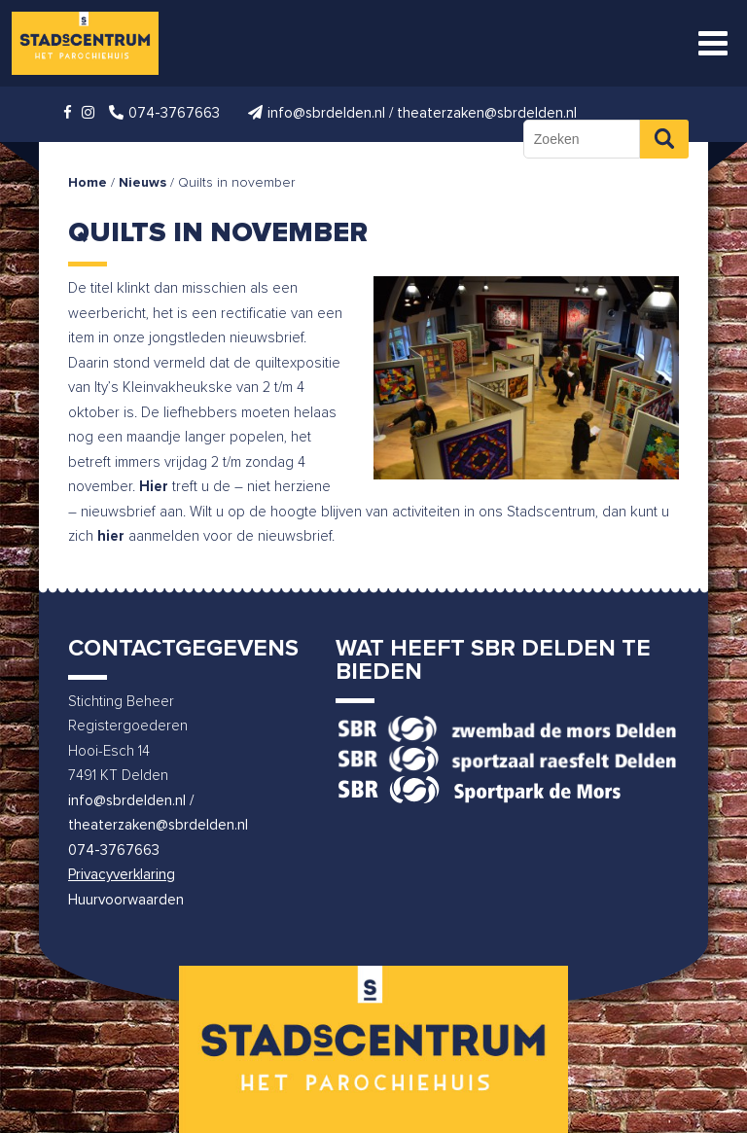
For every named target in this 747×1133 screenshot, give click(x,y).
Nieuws (142, 183)
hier (110, 536)
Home (87, 183)
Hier (153, 486)
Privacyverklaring (121, 874)
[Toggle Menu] (713, 43)
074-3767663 (114, 850)
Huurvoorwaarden (126, 900)
